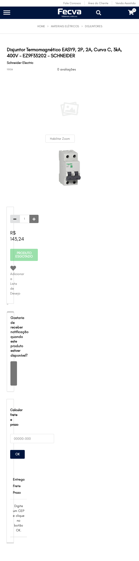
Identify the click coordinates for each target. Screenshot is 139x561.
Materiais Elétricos (65, 26)
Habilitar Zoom (60, 138)
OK (17, 454)
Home (41, 26)
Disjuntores (93, 26)
